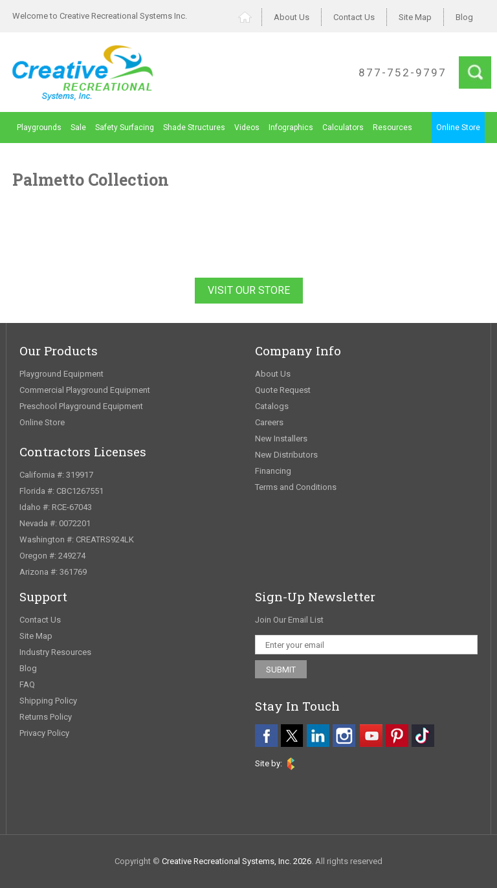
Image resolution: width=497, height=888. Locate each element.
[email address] (366, 644)
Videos (247, 127)
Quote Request (283, 390)
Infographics (291, 127)
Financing (273, 471)
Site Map (415, 17)
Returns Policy (45, 717)
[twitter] (292, 735)
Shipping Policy (48, 700)
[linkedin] (318, 735)
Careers (269, 422)
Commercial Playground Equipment (84, 390)
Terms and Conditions (296, 487)
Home (250, 17)
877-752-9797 (403, 72)
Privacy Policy (44, 733)
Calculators (343, 127)
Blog (464, 17)
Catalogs (272, 406)
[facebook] (266, 735)
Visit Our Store (249, 290)
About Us (291, 17)
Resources (392, 127)
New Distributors (286, 455)
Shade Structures (194, 127)
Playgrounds (39, 127)
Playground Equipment (61, 374)
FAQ (27, 684)
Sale (78, 127)
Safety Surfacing (124, 127)
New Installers (281, 438)
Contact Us (354, 17)
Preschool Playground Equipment (81, 406)
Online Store (458, 127)
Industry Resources (55, 652)
